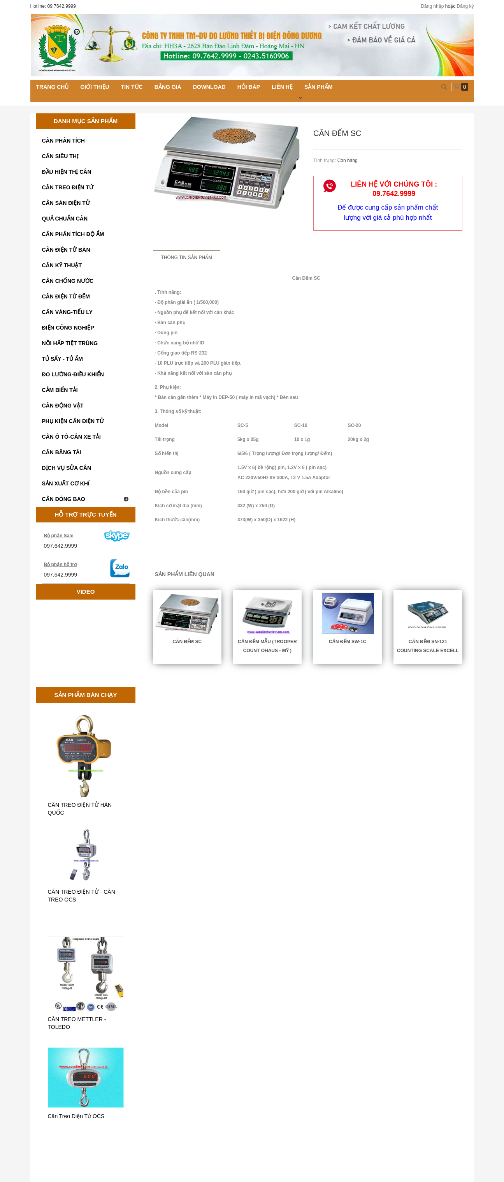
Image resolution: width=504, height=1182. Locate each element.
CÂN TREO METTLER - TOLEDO (77, 1023)
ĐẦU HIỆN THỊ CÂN (66, 172)
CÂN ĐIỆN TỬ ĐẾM (66, 296)
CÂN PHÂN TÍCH (63, 141)
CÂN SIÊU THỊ (60, 156)
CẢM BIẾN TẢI (60, 390)
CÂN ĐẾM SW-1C (348, 641)
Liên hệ (282, 87)
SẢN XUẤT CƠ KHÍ (66, 483)
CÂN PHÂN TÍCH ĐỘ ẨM (73, 234)
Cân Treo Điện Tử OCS (76, 1116)
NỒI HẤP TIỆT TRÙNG (70, 343)
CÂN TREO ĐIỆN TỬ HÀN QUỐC (80, 809)
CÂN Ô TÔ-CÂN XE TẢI (71, 437)
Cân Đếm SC (187, 641)
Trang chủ (52, 87)
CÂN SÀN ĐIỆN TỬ (66, 203)
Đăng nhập (432, 6)
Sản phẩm (318, 87)
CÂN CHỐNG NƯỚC (68, 281)
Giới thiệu (94, 87)
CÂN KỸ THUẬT (62, 265)
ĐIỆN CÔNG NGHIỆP (68, 328)
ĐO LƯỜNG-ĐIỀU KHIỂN (73, 374)
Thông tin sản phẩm (186, 257)
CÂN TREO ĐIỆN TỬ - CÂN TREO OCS (81, 896)
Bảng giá (168, 87)
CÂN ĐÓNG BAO (86, 499)
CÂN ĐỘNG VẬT (63, 405)
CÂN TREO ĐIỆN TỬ (68, 187)
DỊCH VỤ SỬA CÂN (66, 468)
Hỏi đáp (248, 87)
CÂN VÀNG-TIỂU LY (67, 312)
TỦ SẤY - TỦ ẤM (62, 359)
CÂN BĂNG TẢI (61, 452)
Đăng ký (465, 6)
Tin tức (132, 87)
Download (209, 87)
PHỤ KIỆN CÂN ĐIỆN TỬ (73, 421)
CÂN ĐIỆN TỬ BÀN (66, 250)
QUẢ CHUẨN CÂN (65, 218)
